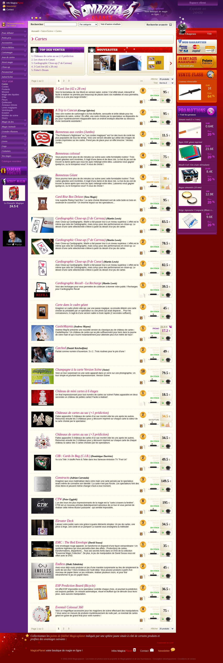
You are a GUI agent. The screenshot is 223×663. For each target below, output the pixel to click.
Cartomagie (7, 52)
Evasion (5, 113)
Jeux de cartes (8, 57)
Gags (4, 146)
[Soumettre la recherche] (110, 24)
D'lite (4, 97)
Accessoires (7, 42)
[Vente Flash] (197, 74)
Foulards (6, 89)
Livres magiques (9, 107)
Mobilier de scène (10, 115)
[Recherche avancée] (159, 24)
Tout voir (7, 81)
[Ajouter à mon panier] (166, 100)
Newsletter (11, 6)
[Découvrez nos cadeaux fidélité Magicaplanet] (14, 171)
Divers (5, 118)
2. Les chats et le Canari (43, 59)
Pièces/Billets (8, 47)
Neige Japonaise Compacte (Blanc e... (196, 210)
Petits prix (6, 37)
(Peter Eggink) (70, 499)
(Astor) (105, 370)
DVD (4, 136)
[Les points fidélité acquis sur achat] (197, 62)
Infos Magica (124, 650)
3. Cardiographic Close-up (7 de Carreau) (51, 63)
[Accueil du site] (97, 11)
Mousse (5, 92)
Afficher (154, 79)
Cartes (5, 84)
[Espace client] (198, 2)
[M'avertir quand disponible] (166, 187)
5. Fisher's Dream (40, 70)
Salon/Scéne (7, 76)
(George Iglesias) (86, 110)
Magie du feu (8, 121)
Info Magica (14, 3)
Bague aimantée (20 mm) (190, 187)
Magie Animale (9, 126)
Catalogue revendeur (11, 161)
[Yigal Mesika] (14, 238)
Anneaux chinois (9, 105)
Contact (10, 9)
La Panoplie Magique (14, 203)
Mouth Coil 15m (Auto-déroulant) (194, 164)
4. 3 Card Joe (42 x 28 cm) (44, 66)
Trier (155, 83)
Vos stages (6, 156)
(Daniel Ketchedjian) (77, 348)
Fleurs (4, 100)
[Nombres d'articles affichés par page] (166, 79)
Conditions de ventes (187, 659)
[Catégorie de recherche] (88, 24)
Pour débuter (8, 33)
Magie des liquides (10, 94)
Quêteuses (7, 102)
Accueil (35, 31)
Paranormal (7, 72)
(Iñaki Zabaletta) (74, 564)
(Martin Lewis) (113, 218)
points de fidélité (67, 635)
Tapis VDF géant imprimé (190, 142)
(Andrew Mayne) (82, 326)
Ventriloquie (7, 110)
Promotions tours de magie (197, 111)
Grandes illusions (10, 131)
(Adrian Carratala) (79, 478)
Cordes (5, 87)
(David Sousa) (95, 542)
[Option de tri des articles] (166, 83)
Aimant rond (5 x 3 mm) (189, 119)
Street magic (7, 62)
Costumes (6, 151)
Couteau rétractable (188, 81)
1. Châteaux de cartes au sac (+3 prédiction (52, 56)
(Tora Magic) (90, 197)
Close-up (6, 67)
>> (141, 81)
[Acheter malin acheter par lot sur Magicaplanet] (14, 181)
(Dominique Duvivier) (102, 456)
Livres (4, 141)
